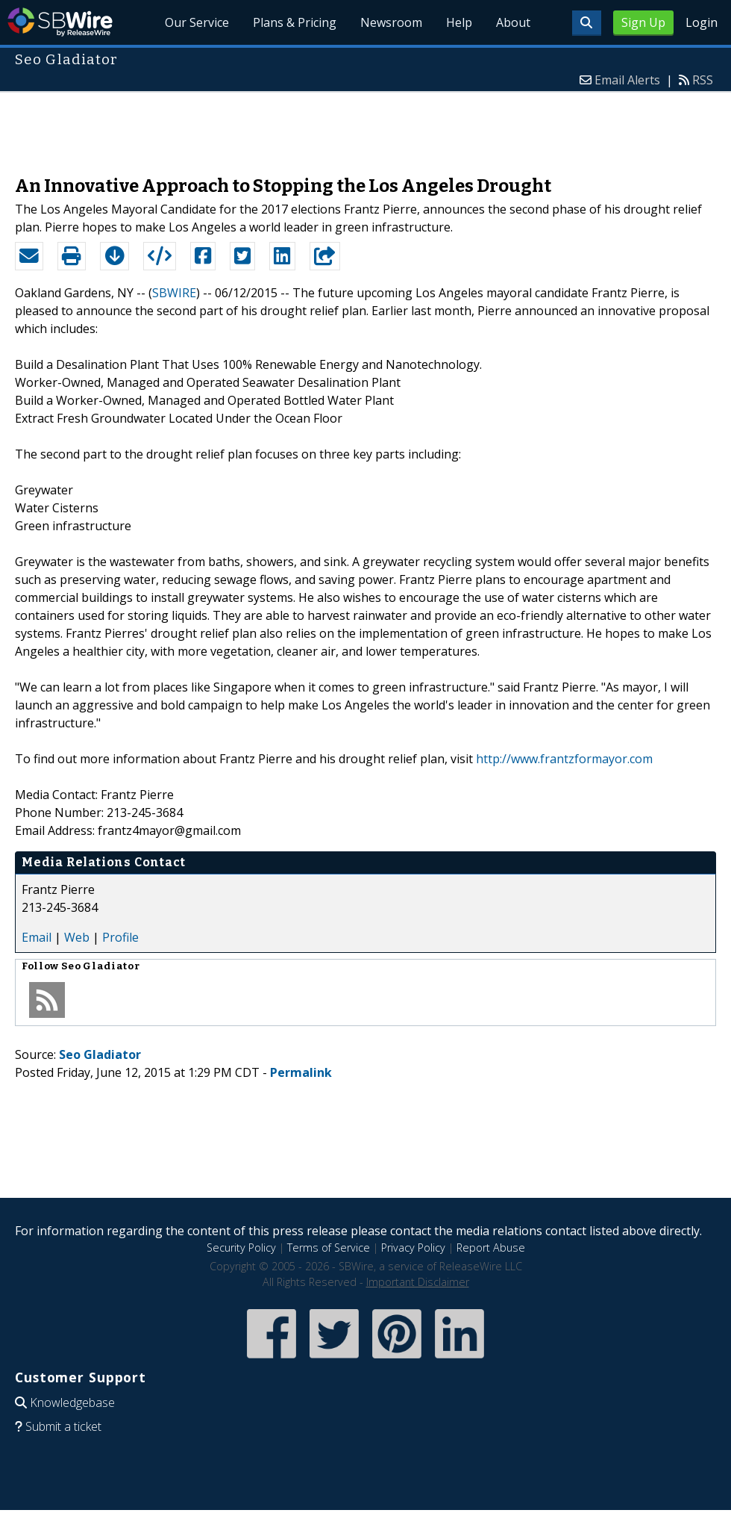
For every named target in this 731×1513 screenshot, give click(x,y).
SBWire (60, 22)
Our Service (197, 22)
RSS (702, 80)
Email (36, 937)
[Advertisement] (365, 126)
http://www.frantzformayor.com (564, 759)
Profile (120, 937)
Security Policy (241, 1247)
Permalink (301, 1072)
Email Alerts (627, 80)
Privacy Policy (413, 1247)
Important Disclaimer (417, 1282)
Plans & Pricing (294, 22)
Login (701, 22)
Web (77, 937)
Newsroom (391, 22)
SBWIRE (174, 293)
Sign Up (643, 22)
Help (459, 22)
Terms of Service (328, 1247)
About (513, 22)
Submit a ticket (63, 1426)
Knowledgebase (72, 1402)
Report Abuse (491, 1247)
